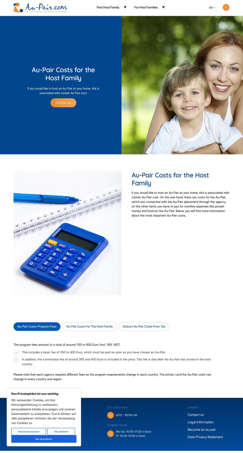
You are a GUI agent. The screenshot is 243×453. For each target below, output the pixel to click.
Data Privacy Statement (205, 439)
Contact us (63, 105)
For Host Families (146, 7)
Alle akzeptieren (43, 438)
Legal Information (201, 424)
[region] (44, 417)
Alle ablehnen (61, 431)
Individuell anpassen (28, 431)
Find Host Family (108, 7)
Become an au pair (202, 432)
